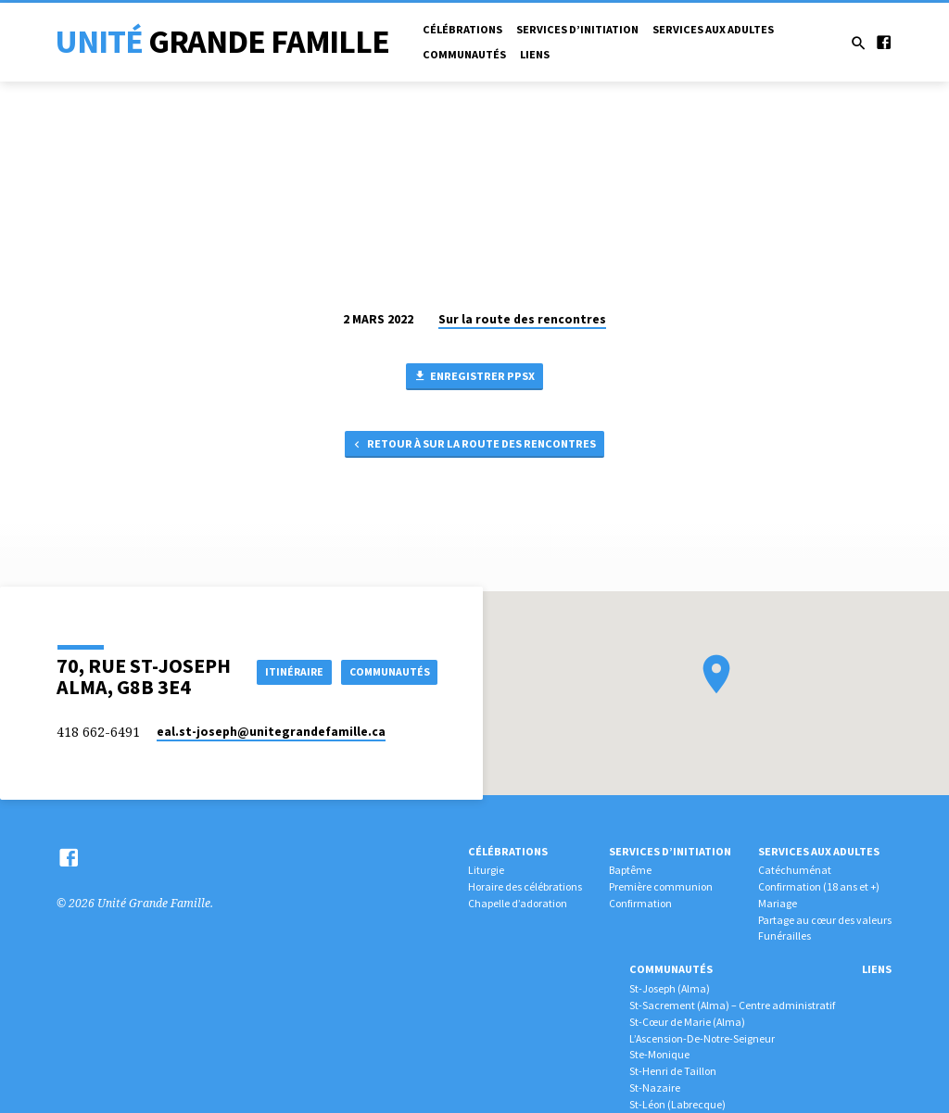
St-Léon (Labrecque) (677, 1104)
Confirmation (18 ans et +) (818, 886)
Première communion (661, 886)
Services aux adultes (713, 29)
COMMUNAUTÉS (386, 688)
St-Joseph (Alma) (669, 988)
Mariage (777, 903)
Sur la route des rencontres (522, 319)
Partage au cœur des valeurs (825, 920)
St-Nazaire (654, 1087)
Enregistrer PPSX (474, 377)
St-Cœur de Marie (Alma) (687, 1022)
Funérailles (784, 935)
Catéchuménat (794, 870)
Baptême (630, 870)
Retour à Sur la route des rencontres (473, 448)
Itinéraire (395, 655)
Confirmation (640, 903)
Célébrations (462, 29)
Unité (222, 41)
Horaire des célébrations (525, 886)
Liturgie (486, 870)
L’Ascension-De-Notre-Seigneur (702, 1038)
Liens (535, 54)
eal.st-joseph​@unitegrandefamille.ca (271, 732)
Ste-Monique (659, 1054)
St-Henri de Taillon (672, 1071)
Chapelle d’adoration (517, 903)
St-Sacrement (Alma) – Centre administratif (732, 1005)
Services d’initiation (577, 29)
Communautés (464, 54)
